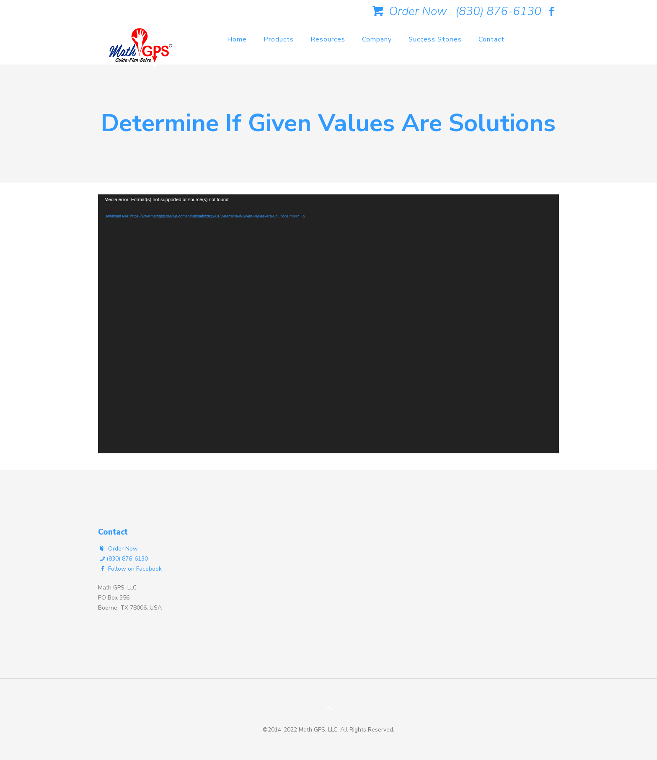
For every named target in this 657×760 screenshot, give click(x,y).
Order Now (408, 11)
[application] (328, 323)
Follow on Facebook (130, 569)
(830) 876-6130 (498, 11)
